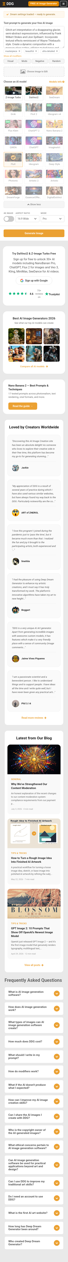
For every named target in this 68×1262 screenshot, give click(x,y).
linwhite (25, 561)
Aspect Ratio (23, 213)
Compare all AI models (34, 366)
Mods (24, 61)
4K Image (8, 213)
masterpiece (12, 51)
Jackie (24, 467)
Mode (44, 213)
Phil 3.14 (26, 703)
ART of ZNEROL (29, 512)
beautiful (31, 51)
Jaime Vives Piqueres (33, 658)
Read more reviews (34, 717)
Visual (10, 61)
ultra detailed (50, 51)
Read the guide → (23, 406)
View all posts (34, 965)
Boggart (25, 610)
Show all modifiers (12, 56)
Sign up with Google (34, 280)
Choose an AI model (15, 81)
